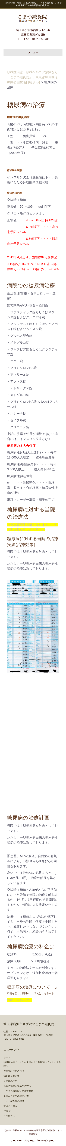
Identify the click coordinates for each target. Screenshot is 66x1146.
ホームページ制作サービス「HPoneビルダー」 (33, 1140)
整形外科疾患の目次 (14, 1071)
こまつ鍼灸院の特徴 (14, 1101)
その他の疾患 (10, 1081)
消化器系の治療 (12, 1076)
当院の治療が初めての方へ (17, 1086)
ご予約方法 (9, 1116)
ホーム (7, 1057)
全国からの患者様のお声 (16, 1096)
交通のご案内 (10, 1106)
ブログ (7, 1111)
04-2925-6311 (41, 39)
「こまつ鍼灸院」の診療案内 (18, 1091)
